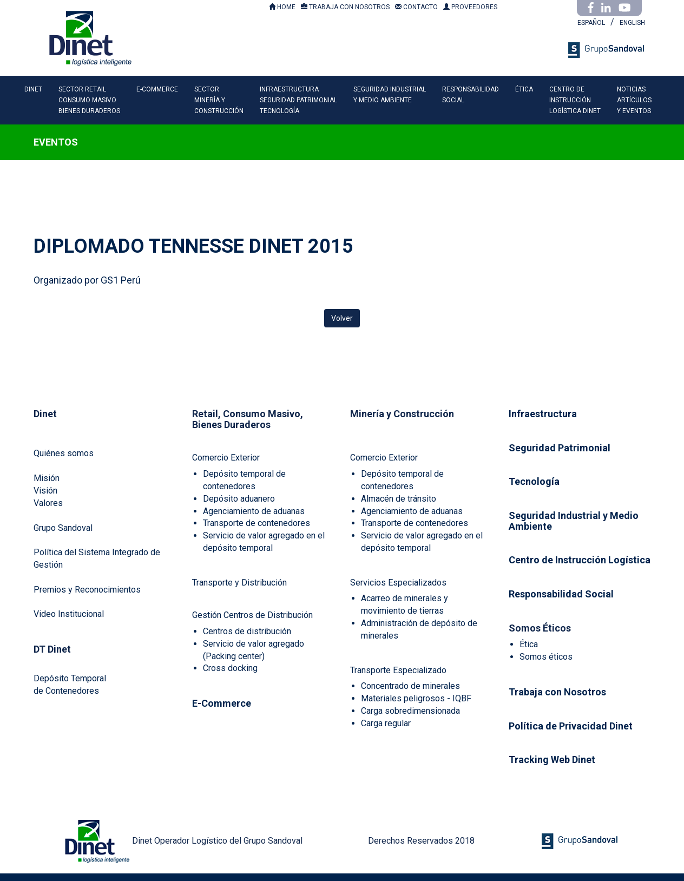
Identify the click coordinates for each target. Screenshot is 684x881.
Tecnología (534, 481)
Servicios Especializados (398, 582)
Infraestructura (543, 413)
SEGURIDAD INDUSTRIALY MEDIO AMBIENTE (389, 95)
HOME (282, 7)
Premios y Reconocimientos (87, 589)
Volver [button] (342, 318)
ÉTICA (524, 89)
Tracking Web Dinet (552, 759)
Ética (528, 644)
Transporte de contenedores (256, 523)
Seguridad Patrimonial (559, 447)
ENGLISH (632, 23)
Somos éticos (546, 657)
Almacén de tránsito (398, 499)
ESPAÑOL (591, 23)
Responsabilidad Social (561, 594)
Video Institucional (69, 614)
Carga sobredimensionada (410, 711)
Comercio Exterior (226, 457)
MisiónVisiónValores (48, 490)
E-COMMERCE (157, 89)
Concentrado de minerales (410, 686)
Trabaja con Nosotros (557, 692)
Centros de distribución (247, 631)
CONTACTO (416, 7)
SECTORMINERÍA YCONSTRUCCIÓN (219, 100)
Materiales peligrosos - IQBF (416, 698)
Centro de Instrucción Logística (579, 560)
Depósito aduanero (239, 499)
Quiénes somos (64, 453)
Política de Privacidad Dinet (571, 726)
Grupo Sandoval (63, 528)
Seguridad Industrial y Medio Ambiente (574, 521)
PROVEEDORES (470, 7)
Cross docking (230, 668)
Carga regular (386, 723)
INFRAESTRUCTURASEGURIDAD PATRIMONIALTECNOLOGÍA (298, 100)
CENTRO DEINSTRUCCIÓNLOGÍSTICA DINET (575, 100)
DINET (33, 89)
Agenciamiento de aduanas (254, 511)
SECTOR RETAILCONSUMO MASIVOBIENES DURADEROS (89, 100)
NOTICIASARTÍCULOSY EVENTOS (634, 100)
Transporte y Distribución (239, 582)
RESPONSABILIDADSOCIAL (470, 95)
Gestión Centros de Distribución (252, 615)
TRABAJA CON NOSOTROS (345, 7)
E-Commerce (221, 703)
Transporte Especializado (398, 670)
